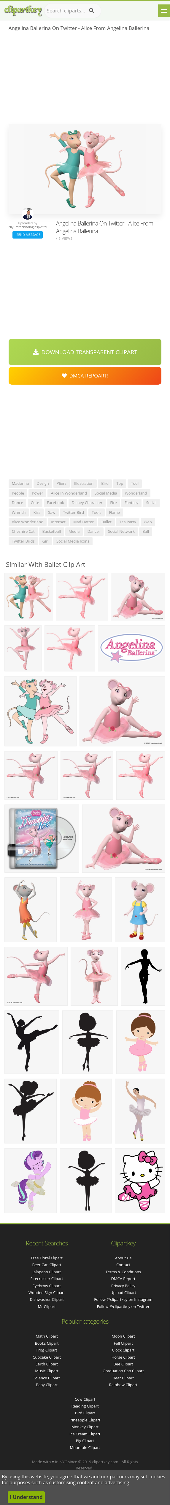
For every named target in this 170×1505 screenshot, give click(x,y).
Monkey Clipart (85, 1426)
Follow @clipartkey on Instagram (123, 1299)
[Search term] (72, 10)
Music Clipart (46, 1370)
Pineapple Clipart (85, 1420)
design (43, 483)
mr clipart (46, 1306)
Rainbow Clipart (123, 1384)
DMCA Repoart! (85, 375)
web (148, 521)
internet (58, 521)
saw (51, 512)
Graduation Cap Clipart (123, 1370)
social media (106, 493)
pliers (61, 483)
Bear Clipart (123, 1378)
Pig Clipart (85, 1440)
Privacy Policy (123, 1285)
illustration (83, 483)
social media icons (72, 541)
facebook (55, 502)
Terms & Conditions (123, 1271)
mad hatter (83, 521)
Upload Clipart (123, 1292)
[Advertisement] (85, 79)
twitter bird (73, 512)
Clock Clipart (123, 1350)
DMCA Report (123, 1278)
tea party (127, 521)
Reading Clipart (84, 1406)
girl (45, 541)
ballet (106, 521)
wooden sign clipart (46, 1292)
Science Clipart (47, 1378)
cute (35, 502)
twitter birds (23, 541)
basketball (51, 531)
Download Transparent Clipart (85, 352)
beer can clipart (46, 1264)
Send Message (27, 234)
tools (96, 512)
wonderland (136, 493)
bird (105, 483)
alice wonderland (27, 521)
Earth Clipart (47, 1364)
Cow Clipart (85, 1399)
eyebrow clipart (47, 1285)
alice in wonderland (69, 493)
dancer (93, 531)
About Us (123, 1258)
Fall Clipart (123, 1343)
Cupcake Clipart (47, 1357)
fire (113, 502)
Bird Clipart (85, 1413)
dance (17, 502)
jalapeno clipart (47, 1271)
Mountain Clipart (85, 1447)
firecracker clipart (46, 1278)
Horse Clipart (123, 1357)
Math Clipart (47, 1336)
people (18, 493)
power (37, 493)
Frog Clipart (46, 1350)
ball (145, 531)
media (74, 531)
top (119, 483)
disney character (87, 502)
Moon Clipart (123, 1336)
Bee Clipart (123, 1364)
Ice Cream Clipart (85, 1434)
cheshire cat (23, 531)
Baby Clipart (47, 1384)
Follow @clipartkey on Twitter (123, 1306)
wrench (19, 512)
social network (121, 531)
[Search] (91, 10)
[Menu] (164, 10)
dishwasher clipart (46, 1299)
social (151, 502)
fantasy (131, 502)
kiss (36, 512)
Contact (123, 1264)
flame (114, 512)
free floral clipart (47, 1258)
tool (135, 483)
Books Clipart (46, 1343)
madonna (20, 483)
